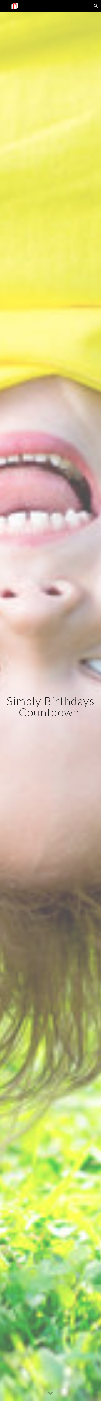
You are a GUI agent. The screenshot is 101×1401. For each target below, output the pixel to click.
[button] (5, 6)
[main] (50, 706)
